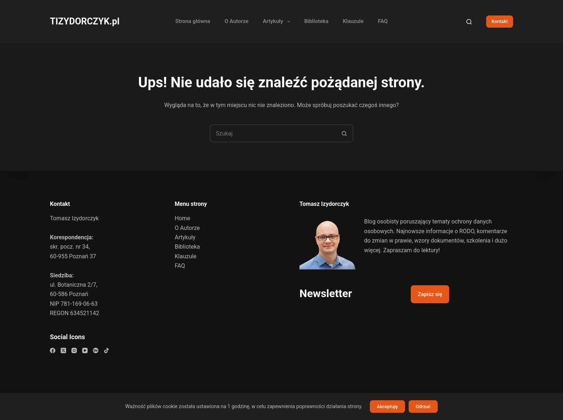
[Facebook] (52, 350)
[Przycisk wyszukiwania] (344, 133)
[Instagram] (74, 350)
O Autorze (236, 21)
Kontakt (500, 21)
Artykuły (278, 21)
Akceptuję (387, 406)
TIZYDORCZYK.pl (85, 21)
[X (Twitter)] (63, 350)
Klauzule (353, 21)
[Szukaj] (469, 21)
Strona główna (192, 21)
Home (182, 218)
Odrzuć (423, 406)
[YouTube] (85, 350)
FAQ (383, 21)
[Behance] (95, 350)
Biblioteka (316, 21)
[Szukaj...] (272, 133)
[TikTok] (106, 350)
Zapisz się (430, 294)
